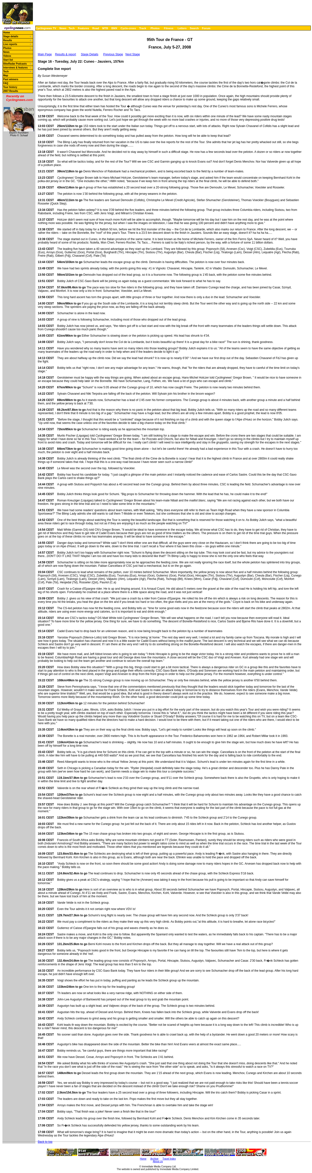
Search (194, 28)
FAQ (5, 83)
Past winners (10, 79)
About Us (158, 1161)
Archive (154, 1158)
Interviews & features (15, 67)
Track (142, 28)
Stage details (10, 36)
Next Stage (133, 54)
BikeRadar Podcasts (15, 63)
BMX (114, 28)
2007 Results (10, 91)
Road (95, 28)
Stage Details (89, 54)
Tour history (10, 87)
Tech (71, 28)
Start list (8, 60)
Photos (154, 28)
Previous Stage (113, 54)
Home (6, 32)
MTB (105, 28)
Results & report (65, 54)
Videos (7, 56)
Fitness (168, 28)
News (63, 28)
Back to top (45, 1142)
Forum (206, 28)
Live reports (10, 44)
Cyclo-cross (128, 28)
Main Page (45, 54)
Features (83, 28)
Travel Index (169, 1158)
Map (5, 75)
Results (7, 40)
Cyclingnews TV (46, 28)
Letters (182, 28)
